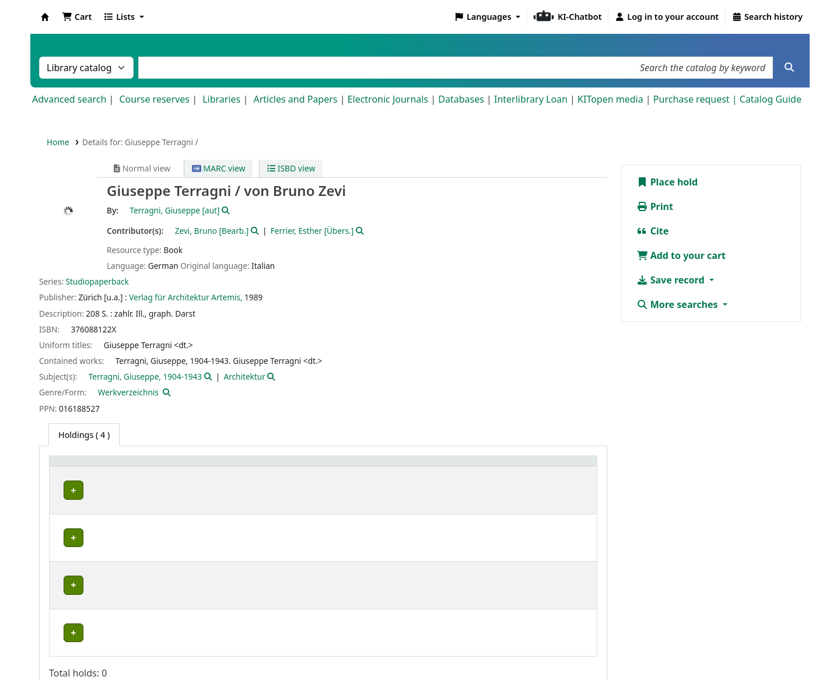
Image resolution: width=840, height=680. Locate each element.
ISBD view (291, 168)
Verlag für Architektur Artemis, (185, 297)
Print (654, 206)
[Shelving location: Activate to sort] (283, 467)
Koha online (45, 17)
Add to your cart (681, 255)
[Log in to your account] (667, 17)
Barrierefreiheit (522, 646)
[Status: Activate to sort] (553, 467)
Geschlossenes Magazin (235, 567)
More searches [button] (678, 304)
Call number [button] (408, 466)
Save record (671, 280)
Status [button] (527, 466)
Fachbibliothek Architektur (106, 490)
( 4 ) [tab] (84, 434)
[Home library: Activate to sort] (118, 467)
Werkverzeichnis (128, 392)
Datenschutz (451, 646)
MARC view (219, 168)
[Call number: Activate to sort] (444, 467)
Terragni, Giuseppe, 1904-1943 (145, 376)
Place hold (667, 182)
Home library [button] (81, 466)
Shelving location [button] (227, 466)
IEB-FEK (74, 515)
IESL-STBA (79, 542)
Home (58, 142)
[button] (76, 17)
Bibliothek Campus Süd (105, 567)
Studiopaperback (97, 281)
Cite (652, 231)
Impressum (389, 646)
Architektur (244, 376)
